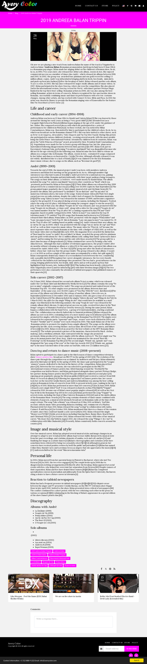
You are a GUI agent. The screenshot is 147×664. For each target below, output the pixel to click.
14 (12, 578)
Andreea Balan (59, 551)
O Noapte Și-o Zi (56, 566)
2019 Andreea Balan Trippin (41, 551)
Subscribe (131, 648)
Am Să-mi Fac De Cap (39, 566)
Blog (16, 13)
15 (102, 578)
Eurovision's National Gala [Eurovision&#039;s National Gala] (59, 558)
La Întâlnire (36, 562)
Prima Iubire (60, 562)
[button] (127, 6)
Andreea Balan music (39, 555)
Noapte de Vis (48, 562)
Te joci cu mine (70, 566)
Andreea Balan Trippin (57, 555)
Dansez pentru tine (44, 357)
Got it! (136, 660)
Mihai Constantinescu (39, 558)
